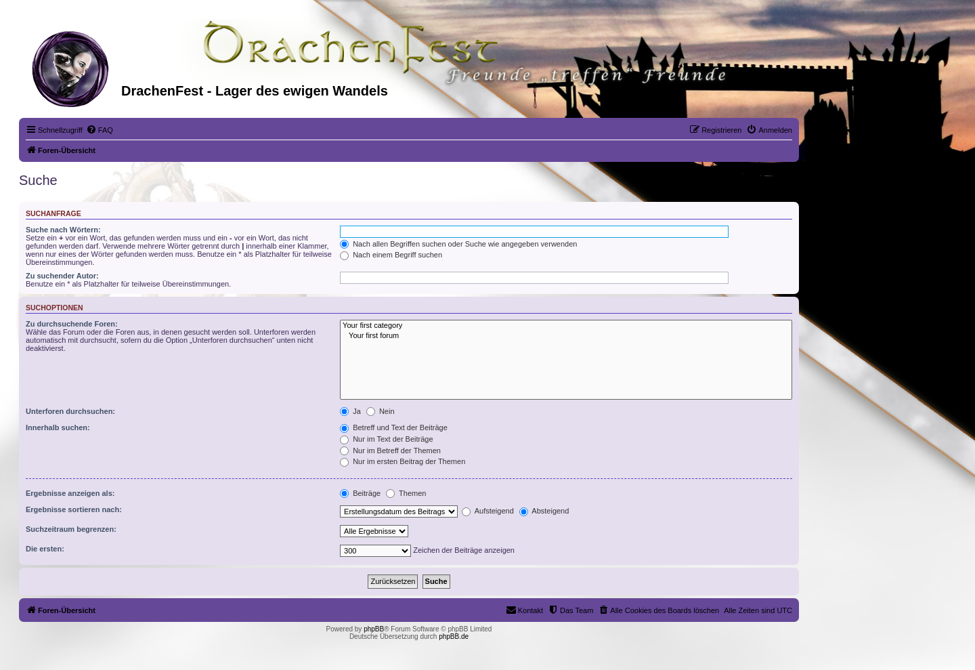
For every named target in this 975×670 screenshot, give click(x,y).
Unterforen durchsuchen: (70, 411)
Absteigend (544, 511)
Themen (406, 493)
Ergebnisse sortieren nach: (74, 509)
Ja (350, 411)
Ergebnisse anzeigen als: (70, 493)
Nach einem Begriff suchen (391, 255)
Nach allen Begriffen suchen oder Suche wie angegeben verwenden (458, 244)
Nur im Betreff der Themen (390, 450)
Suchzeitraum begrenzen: (71, 529)
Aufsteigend (488, 511)
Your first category (566, 326)
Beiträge (360, 493)
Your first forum (566, 336)
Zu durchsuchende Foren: (72, 324)
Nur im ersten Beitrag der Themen (402, 461)
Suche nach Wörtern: (63, 230)
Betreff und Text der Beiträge (394, 427)
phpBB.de (454, 636)
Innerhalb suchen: (58, 427)
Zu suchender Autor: (62, 276)
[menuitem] (99, 130)
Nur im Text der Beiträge (386, 439)
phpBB (374, 629)
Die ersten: (45, 549)
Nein (380, 411)
